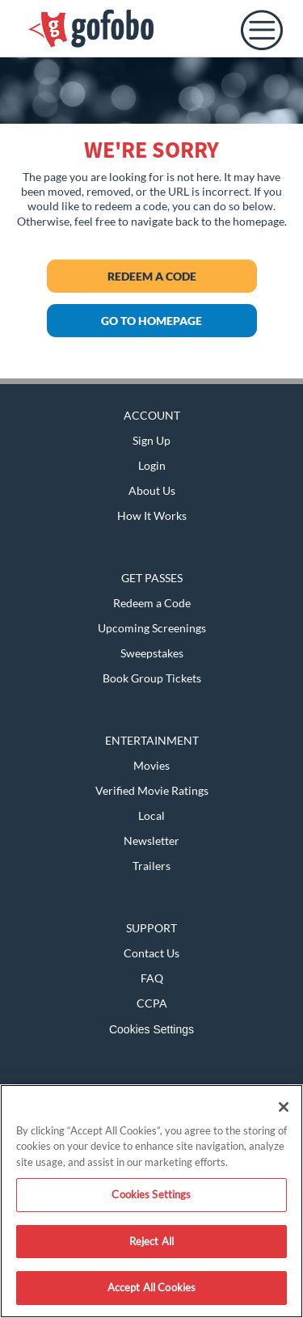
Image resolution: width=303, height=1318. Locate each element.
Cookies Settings (151, 1029)
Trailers (151, 865)
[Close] (283, 1107)
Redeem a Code (151, 276)
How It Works (152, 515)
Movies (151, 765)
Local (151, 815)
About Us (151, 490)
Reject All (151, 1241)
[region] (151, 1201)
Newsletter (151, 840)
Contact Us (151, 953)
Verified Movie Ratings (151, 790)
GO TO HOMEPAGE (151, 320)
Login (152, 465)
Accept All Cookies (151, 1287)
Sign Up (151, 440)
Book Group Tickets (152, 678)
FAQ (152, 978)
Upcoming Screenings (152, 628)
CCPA (152, 1003)
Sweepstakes (151, 653)
